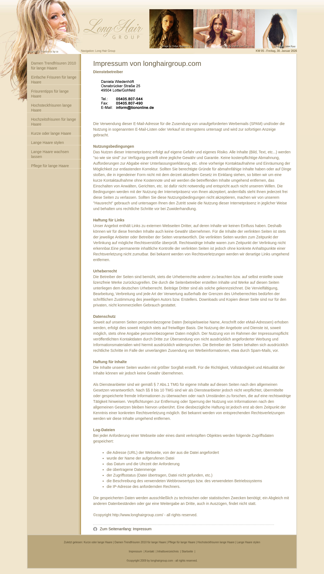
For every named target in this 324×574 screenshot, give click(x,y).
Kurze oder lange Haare (51, 133)
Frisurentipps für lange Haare (50, 93)
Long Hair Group (105, 50)
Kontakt (149, 551)
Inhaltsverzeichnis (167, 551)
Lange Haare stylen (47, 142)
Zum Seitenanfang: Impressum (125, 529)
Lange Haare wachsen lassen (50, 154)
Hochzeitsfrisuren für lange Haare (53, 121)
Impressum (135, 551)
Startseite (187, 551)
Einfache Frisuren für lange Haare (53, 79)
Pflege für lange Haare (50, 166)
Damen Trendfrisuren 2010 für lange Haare (53, 65)
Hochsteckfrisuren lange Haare (51, 107)
